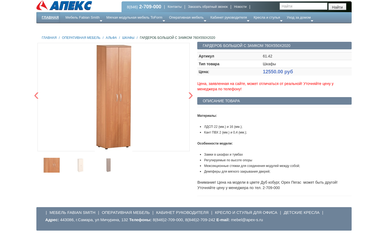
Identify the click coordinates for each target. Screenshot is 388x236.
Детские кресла (302, 212)
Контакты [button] (175, 7)
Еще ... (74, 28)
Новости (240, 7)
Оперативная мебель (186, 17)
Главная (50, 17)
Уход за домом (299, 17)
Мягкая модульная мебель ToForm (134, 17)
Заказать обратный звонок (208, 7)
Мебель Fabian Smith (82, 17)
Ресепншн (94, 28)
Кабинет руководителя (228, 17)
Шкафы (128, 38)
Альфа (111, 38)
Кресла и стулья (267, 17)
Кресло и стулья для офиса (246, 212)
